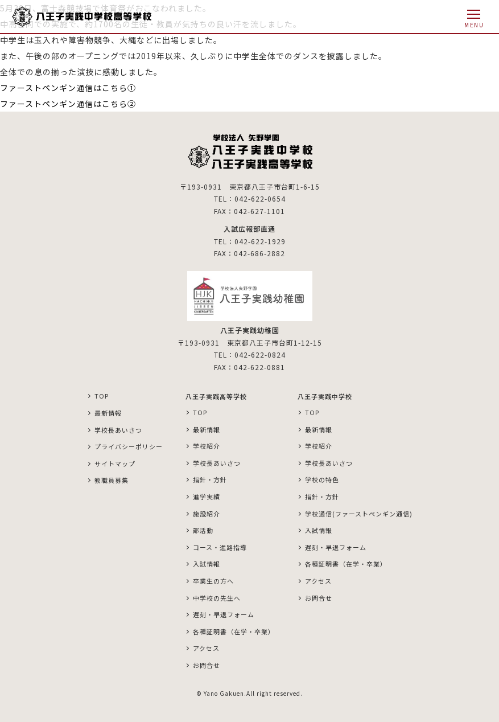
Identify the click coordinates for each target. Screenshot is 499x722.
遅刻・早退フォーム (223, 614)
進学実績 (206, 496)
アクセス (206, 648)
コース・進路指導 (220, 547)
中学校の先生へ (217, 597)
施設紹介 (206, 513)
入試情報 (206, 563)
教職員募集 (111, 480)
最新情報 (108, 412)
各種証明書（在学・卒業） (234, 631)
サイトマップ (114, 463)
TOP (101, 395)
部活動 (203, 530)
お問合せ (206, 665)
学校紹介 (206, 445)
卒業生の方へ (213, 580)
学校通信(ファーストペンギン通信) (359, 513)
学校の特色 (322, 479)
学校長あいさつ (118, 429)
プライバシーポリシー (128, 446)
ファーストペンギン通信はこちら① (72, 87)
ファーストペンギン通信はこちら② (68, 103)
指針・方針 (210, 479)
